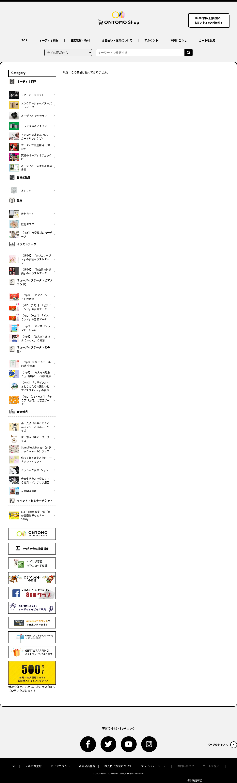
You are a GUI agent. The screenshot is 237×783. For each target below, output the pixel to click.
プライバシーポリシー (154, 766)
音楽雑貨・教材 (80, 40)
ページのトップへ (222, 744)
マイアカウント (60, 766)
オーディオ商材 (48, 40)
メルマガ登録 (33, 766)
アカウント (151, 40)
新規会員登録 (87, 766)
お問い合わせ (178, 40)
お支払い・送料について (117, 40)
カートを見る (207, 40)
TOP (24, 40)
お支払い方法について (118, 766)
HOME (12, 766)
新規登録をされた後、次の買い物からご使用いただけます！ (32, 677)
